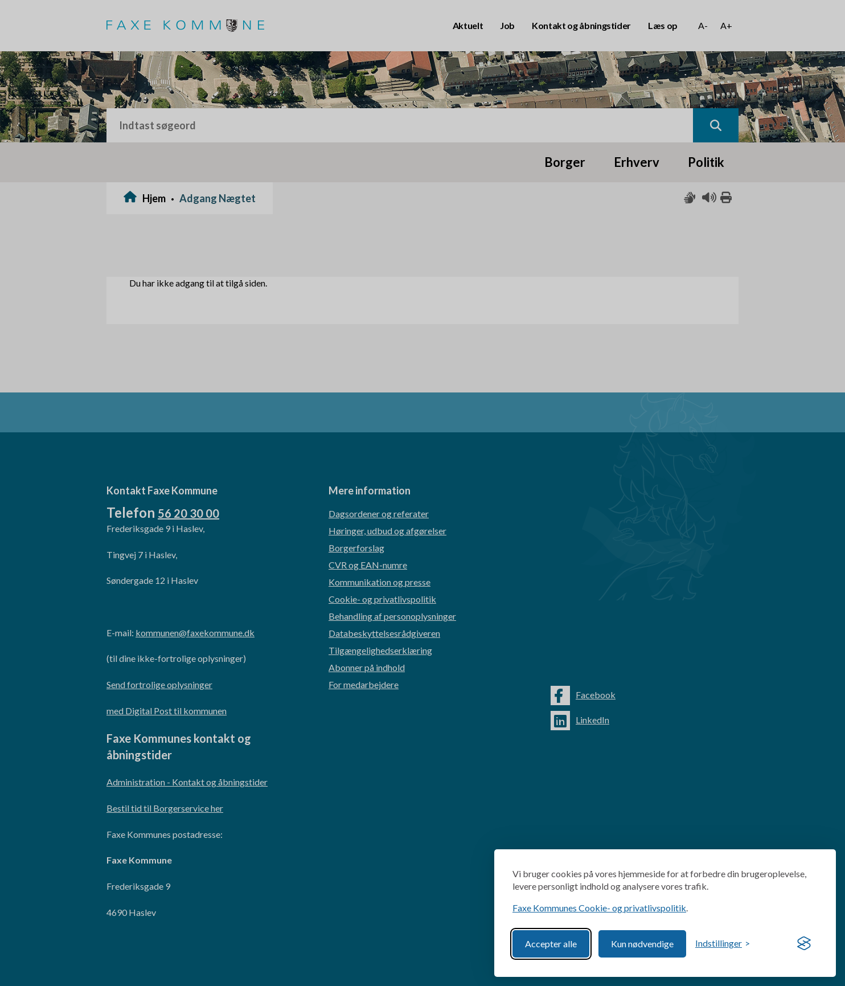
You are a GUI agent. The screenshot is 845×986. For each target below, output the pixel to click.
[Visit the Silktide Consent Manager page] (804, 944)
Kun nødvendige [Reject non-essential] (642, 943)
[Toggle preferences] (722, 943)
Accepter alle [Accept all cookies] (551, 943)
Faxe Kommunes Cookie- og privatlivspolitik (599, 907)
